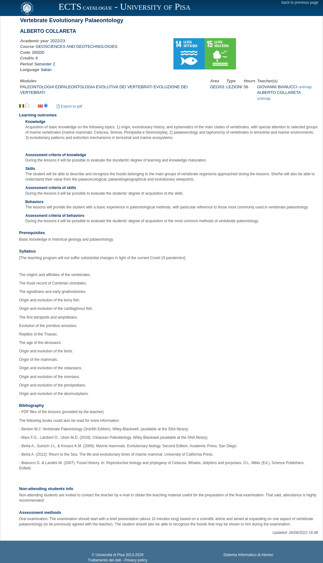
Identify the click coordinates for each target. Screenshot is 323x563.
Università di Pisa (110, 555)
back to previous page (300, 2)
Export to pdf (69, 106)
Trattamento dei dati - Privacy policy (117, 560)
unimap (305, 86)
